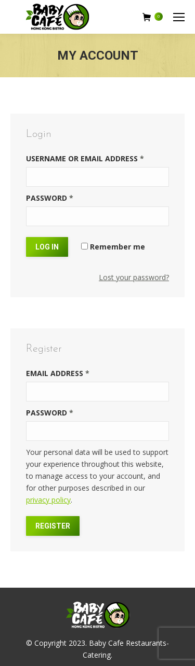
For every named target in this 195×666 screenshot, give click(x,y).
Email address (57, 373)
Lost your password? (134, 277)
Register (52, 526)
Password (49, 198)
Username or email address (85, 158)
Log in (47, 247)
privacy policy (48, 500)
